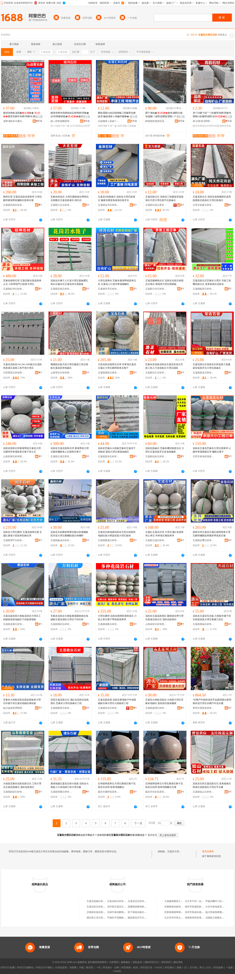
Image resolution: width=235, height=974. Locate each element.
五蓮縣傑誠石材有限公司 (203, 624)
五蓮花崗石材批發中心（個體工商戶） (107, 906)
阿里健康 (218, 967)
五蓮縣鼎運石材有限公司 (14, 624)
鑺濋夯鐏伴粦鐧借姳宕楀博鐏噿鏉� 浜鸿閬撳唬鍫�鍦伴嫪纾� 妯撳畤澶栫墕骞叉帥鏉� (70, 115)
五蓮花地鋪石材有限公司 (99, 901)
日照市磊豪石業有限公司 (203, 205)
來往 (201, 967)
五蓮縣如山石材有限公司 (203, 791)
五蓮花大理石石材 (176, 851)
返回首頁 (152, 835)
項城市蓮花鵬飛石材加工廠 (121, 912)
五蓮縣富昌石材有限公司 (108, 708)
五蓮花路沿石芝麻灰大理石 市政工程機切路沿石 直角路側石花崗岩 (212, 282)
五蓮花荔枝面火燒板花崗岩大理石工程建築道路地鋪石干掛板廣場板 (22, 618)
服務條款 (125, 962)
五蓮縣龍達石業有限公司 (203, 372)
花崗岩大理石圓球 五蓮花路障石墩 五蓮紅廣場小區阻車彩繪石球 (22, 534)
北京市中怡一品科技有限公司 (200, 901)
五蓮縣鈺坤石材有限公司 (14, 288)
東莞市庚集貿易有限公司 (203, 708)
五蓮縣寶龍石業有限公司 (108, 372)
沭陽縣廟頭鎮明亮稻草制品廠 (179, 906)
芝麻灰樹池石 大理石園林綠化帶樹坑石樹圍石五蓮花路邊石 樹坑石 (70, 198)
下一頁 (138, 823)
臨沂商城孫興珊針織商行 (218, 912)
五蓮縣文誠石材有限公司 (156, 540)
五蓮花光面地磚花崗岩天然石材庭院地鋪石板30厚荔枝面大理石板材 (117, 534)
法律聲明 (113, 962)
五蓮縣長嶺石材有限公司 (61, 288)
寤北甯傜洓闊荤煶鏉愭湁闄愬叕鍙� (203, 121)
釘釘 (208, 967)
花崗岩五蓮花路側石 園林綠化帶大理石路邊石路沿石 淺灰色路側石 (164, 618)
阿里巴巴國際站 (25, 967)
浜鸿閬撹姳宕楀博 (79, 125)
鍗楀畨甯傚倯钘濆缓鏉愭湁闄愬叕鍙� (156, 121)
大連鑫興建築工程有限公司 (178, 901)
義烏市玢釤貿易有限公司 (156, 791)
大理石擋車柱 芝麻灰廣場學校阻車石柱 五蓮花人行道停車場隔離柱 (117, 282)
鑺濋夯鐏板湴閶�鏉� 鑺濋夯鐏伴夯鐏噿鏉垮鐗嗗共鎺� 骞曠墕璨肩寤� (21, 115)
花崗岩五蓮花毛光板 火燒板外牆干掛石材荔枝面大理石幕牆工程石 (212, 618)
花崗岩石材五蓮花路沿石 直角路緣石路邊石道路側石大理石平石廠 (212, 785)
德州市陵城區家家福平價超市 (200, 906)
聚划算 (89, 967)
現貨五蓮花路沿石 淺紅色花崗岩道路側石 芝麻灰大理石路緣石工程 (70, 701)
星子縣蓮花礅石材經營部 (141, 912)
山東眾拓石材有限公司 (61, 372)
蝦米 (135, 967)
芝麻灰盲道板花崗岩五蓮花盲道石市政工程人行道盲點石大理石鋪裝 (164, 366)
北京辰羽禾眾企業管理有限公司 (180, 917)
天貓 (81, 967)
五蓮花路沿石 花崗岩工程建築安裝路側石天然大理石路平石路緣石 (164, 198)
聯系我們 (166, 962)
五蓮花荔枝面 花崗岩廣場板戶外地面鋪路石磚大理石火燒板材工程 (117, 701)
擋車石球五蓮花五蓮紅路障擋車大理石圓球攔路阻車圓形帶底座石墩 (211, 534)
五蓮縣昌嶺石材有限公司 (14, 205)
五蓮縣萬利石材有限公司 (61, 624)
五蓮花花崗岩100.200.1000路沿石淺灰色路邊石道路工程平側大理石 (22, 366)
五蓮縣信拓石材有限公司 (156, 456)
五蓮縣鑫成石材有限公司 (61, 540)
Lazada (117, 971)
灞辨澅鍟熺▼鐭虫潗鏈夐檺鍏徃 (14, 121)
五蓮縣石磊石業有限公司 (156, 205)
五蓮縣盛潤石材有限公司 (156, 708)
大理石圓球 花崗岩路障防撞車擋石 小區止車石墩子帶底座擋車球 (117, 618)
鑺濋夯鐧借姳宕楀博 (203, 125)
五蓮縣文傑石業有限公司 (61, 456)
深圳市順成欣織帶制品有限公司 (201, 912)
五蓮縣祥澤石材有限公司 (108, 288)
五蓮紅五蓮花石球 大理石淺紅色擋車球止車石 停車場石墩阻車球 (164, 534)
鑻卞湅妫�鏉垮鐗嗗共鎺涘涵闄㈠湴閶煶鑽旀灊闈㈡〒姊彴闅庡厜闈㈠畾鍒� (164, 115)
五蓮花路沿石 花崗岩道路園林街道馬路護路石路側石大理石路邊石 (212, 198)
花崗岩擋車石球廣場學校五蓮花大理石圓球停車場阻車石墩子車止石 (22, 450)
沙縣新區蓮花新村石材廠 (99, 912)
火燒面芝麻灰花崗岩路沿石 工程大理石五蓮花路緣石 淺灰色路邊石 (22, 785)
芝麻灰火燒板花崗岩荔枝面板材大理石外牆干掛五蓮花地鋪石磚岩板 (22, 701)
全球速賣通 (61, 967)
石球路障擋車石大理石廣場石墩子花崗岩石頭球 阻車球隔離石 (117, 785)
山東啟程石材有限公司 (156, 624)
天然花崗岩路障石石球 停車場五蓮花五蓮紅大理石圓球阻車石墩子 (117, 366)
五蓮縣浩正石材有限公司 (156, 372)
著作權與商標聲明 (97, 962)
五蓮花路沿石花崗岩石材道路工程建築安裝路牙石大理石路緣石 (211, 366)
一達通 (229, 967)
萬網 (179, 967)
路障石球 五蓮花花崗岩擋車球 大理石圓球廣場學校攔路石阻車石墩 (22, 198)
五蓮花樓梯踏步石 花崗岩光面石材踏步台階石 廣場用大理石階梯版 (164, 282)
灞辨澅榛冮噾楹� (126, 125)
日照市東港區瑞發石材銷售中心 (203, 456)
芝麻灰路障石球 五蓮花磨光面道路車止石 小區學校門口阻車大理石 (22, 282)
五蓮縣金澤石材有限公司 (108, 205)
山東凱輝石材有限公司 (14, 456)
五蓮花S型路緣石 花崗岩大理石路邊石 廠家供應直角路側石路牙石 (116, 198)
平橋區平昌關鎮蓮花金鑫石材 (122, 917)
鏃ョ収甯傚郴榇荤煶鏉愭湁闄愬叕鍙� (61, 121)
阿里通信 (169, 967)
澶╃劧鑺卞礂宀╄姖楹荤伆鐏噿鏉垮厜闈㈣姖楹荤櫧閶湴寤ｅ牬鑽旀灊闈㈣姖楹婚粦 (212, 115)
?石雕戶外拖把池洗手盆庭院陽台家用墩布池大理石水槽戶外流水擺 (212, 701)
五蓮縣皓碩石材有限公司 (14, 791)
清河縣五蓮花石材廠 (117, 906)
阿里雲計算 (146, 967)
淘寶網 (72, 967)
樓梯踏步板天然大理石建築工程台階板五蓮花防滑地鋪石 (69, 366)
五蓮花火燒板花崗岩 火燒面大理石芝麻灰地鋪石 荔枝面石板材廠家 (164, 701)
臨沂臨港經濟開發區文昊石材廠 (14, 708)
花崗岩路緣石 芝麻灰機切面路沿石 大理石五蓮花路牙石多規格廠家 (164, 450)
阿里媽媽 (126, 967)
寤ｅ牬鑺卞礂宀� (60, 125)
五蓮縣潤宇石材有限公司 (14, 540)
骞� (39, 121)
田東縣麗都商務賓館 (174, 912)
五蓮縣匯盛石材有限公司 (108, 540)
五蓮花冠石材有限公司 (139, 901)
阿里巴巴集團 (8, 967)
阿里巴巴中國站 (44, 967)
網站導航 (178, 962)
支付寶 (193, 967)
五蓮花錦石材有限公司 (119, 901)
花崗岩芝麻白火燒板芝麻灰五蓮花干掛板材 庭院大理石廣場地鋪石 (117, 450)
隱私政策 (137, 962)
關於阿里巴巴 (152, 962)
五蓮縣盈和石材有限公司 (108, 456)
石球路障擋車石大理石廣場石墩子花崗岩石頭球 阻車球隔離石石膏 (164, 785)
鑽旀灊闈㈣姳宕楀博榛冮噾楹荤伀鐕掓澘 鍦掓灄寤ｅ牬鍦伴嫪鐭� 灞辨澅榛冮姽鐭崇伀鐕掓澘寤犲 (117, 115)
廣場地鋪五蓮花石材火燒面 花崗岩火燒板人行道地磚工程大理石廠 (70, 785)
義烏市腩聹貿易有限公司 (108, 791)
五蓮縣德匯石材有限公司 (108, 624)
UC (185, 967)
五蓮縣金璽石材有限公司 (203, 540)
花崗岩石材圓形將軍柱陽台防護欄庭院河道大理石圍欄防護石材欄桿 (69, 534)
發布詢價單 (208, 851)
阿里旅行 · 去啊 (111, 967)
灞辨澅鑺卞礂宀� (107, 125)
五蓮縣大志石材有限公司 (61, 205)
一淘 (98, 967)
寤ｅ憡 (38, 116)
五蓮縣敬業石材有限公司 (61, 708)
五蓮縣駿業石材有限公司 (203, 288)
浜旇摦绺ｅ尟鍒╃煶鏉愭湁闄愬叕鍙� (108, 121)
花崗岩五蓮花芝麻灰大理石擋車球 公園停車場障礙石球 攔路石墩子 (212, 450)
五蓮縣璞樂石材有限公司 (61, 791)
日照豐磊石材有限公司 (14, 372)
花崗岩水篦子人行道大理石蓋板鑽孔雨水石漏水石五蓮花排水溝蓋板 (69, 282)
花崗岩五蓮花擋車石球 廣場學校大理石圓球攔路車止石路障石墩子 (70, 450)
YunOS (158, 967)
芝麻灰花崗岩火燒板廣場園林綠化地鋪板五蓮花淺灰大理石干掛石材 (69, 618)
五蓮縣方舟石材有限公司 (156, 288)
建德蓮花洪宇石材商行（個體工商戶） (148, 917)
